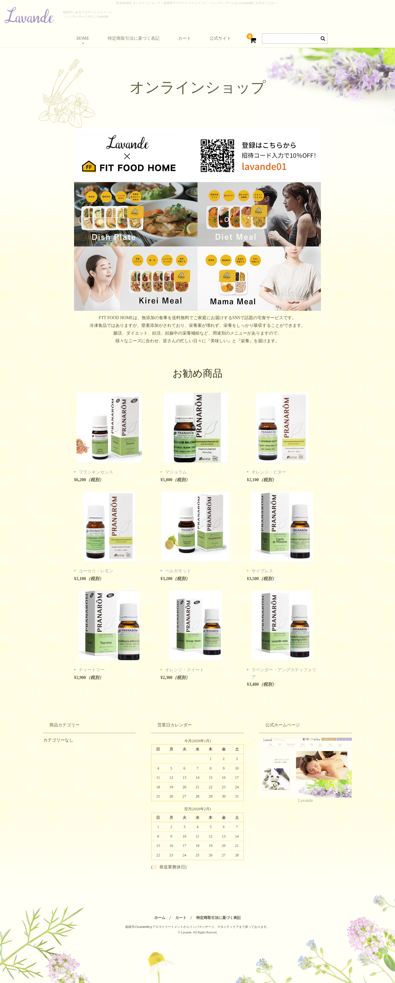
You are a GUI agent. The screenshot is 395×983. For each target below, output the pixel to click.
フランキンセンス (96, 472)
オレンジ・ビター (269, 472)
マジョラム (176, 472)
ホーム (159, 918)
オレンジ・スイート (184, 670)
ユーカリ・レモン (96, 571)
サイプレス (262, 571)
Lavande (305, 800)
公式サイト (220, 38)
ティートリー (92, 670)
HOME (83, 38)
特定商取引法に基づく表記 (134, 38)
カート (184, 38)
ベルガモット (178, 571)
